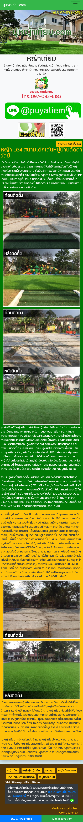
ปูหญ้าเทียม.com (14, 4)
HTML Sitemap (33, 782)
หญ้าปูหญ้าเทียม (32, 770)
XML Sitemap (13, 782)
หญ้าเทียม (13, 770)
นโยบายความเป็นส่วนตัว (62, 792)
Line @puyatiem (62, 818)
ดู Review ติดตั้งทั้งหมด (69, 144)
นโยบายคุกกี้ (19, 796)
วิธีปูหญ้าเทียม (47, 777)
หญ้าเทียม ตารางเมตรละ (21, 777)
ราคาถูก (49, 770)
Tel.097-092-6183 (20, 818)
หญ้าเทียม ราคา (67, 770)
